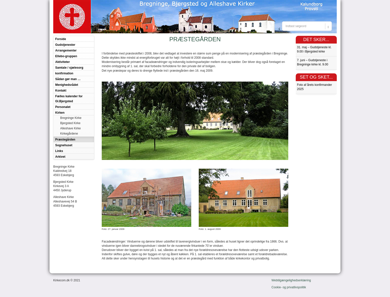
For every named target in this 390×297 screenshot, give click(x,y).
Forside (60, 39)
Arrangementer (66, 50)
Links (59, 151)
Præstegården (65, 139)
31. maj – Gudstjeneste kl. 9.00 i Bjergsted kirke (314, 49)
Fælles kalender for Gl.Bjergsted (69, 99)
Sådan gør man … (68, 79)
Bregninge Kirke (70, 118)
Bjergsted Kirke (70, 123)
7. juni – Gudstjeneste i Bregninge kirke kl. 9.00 (312, 62)
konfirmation (64, 73)
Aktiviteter (62, 62)
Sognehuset (63, 145)
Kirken (59, 112)
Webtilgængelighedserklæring (291, 280)
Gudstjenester (65, 45)
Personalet (62, 107)
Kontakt (60, 90)
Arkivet (60, 156)
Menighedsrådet (66, 85)
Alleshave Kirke (70, 128)
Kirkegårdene (69, 133)
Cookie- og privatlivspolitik (289, 287)
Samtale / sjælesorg (69, 67)
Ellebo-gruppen (66, 56)
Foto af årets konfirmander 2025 (314, 87)
